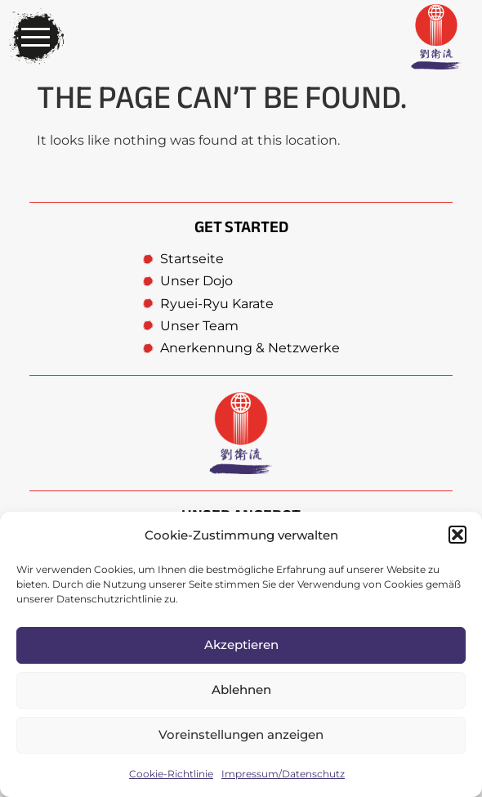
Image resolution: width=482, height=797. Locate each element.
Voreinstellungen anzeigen (241, 734)
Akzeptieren (241, 644)
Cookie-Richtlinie (171, 774)
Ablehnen (241, 689)
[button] (457, 534)
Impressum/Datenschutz (283, 774)
